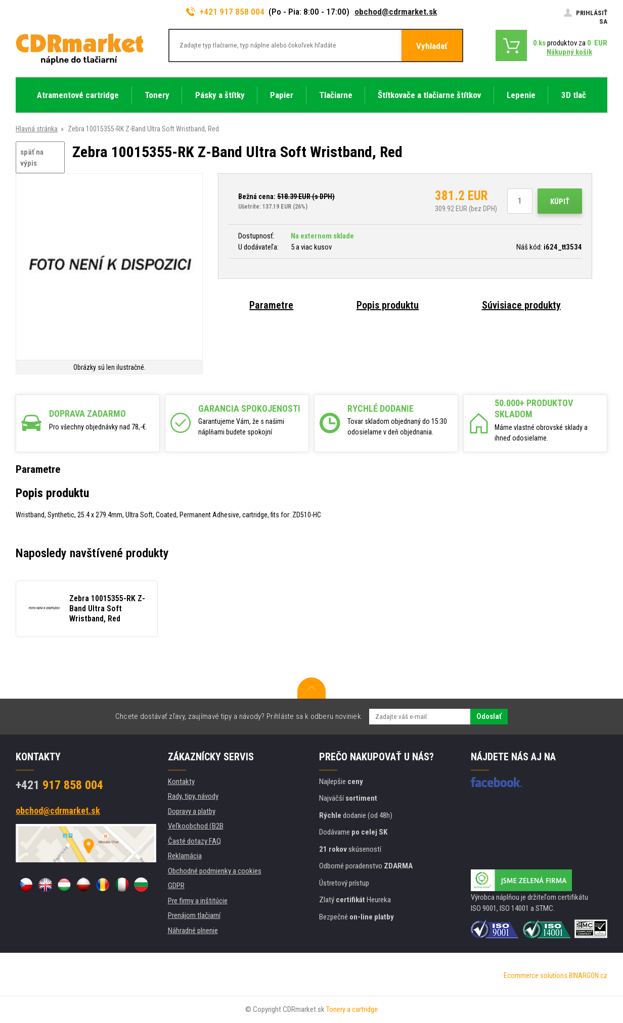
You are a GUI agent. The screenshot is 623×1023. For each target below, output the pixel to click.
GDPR (176, 885)
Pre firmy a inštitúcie (198, 900)
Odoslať (489, 716)
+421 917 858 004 (225, 12)
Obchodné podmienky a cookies (214, 870)
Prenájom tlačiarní (194, 915)
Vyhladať (432, 46)
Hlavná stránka (37, 129)
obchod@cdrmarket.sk (395, 12)
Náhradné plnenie (193, 930)
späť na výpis (31, 158)
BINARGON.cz (588, 975)
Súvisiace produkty (521, 305)
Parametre (271, 305)
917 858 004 (59, 785)
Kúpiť (559, 201)
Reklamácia (185, 855)
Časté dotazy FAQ (194, 841)
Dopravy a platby (191, 811)
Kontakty (181, 781)
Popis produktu (388, 305)
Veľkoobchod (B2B (196, 826)
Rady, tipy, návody (193, 796)
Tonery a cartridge (352, 1009)
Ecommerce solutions (535, 975)
